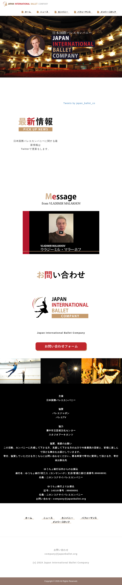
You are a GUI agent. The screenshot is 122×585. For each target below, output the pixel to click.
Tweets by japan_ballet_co (79, 103)
